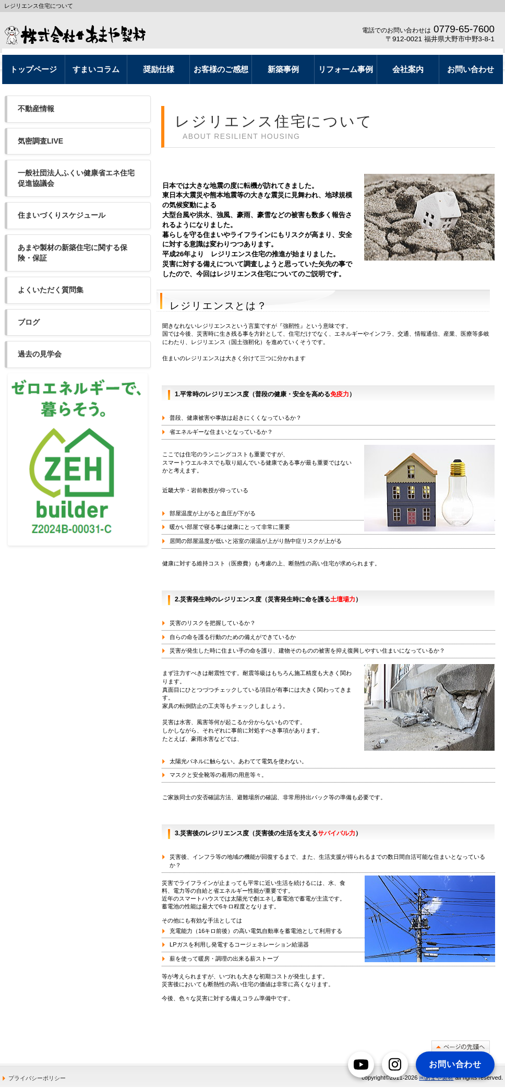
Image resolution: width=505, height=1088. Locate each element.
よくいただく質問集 (50, 290)
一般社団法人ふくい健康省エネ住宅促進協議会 (76, 178)
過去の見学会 (40, 354)
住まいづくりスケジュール (61, 215)
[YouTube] (361, 1064)
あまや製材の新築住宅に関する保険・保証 (72, 252)
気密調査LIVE (40, 141)
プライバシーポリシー (37, 1078)
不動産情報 (36, 108)
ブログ (29, 322)
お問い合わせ (455, 1064)
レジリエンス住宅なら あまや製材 (79, 34)
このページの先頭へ (460, 1047)
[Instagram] (395, 1064)
